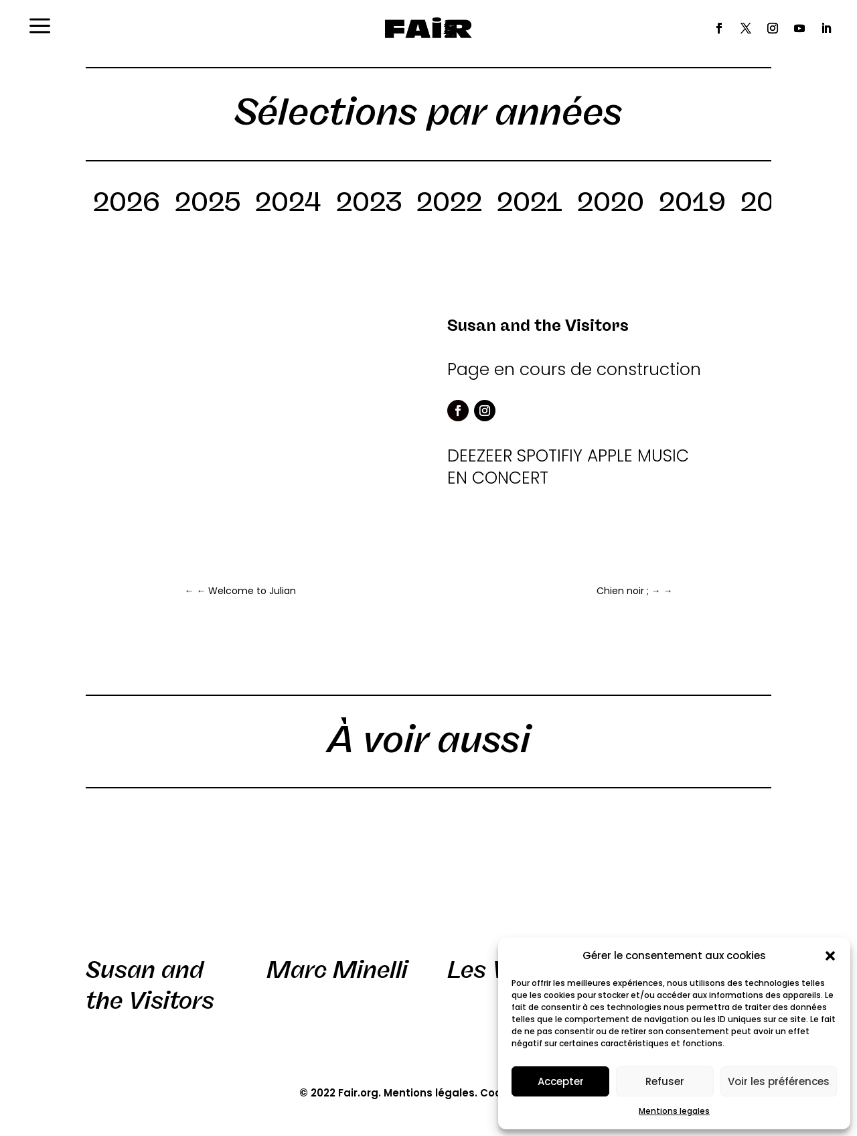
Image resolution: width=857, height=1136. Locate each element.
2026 (126, 204)
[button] (830, 956)
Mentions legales (674, 1111)
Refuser (664, 1081)
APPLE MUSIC (638, 456)
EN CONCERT (497, 478)
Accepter (561, 1081)
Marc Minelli (337, 970)
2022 (449, 204)
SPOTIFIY (549, 456)
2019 (692, 204)
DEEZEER (479, 456)
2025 (207, 204)
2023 (369, 204)
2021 (529, 204)
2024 (288, 204)
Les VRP (494, 970)
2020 (610, 204)
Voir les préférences (779, 1081)
